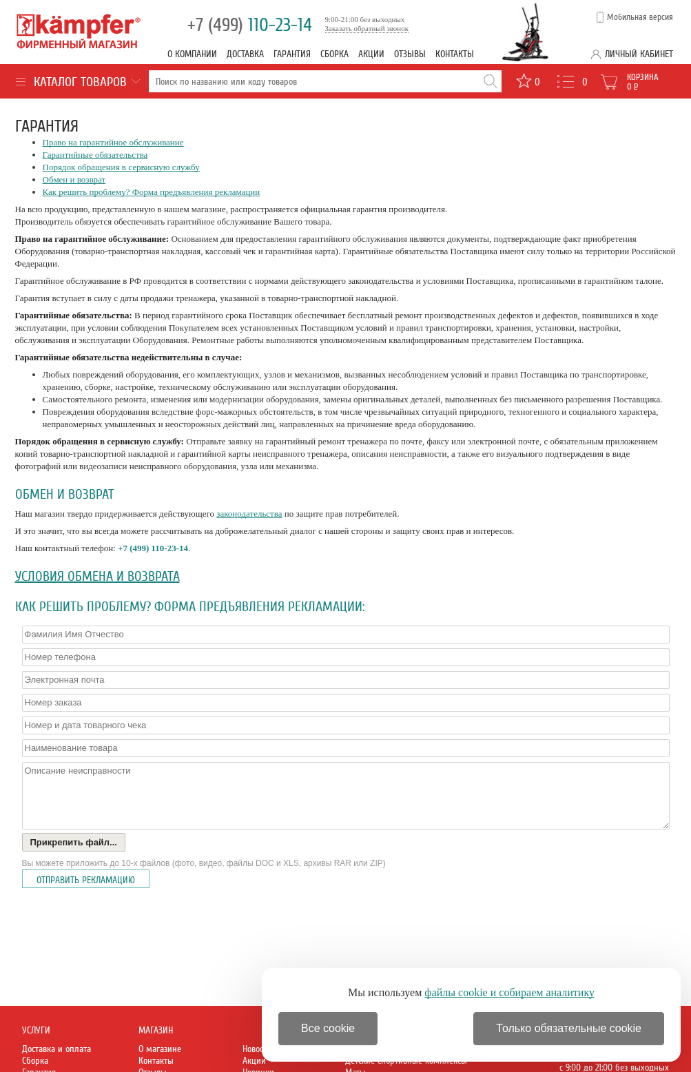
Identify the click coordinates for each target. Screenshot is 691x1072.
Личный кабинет (639, 54)
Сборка (334, 54)
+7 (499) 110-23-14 (153, 548)
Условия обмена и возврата (97, 576)
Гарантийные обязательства (95, 155)
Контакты (454, 54)
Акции (371, 54)
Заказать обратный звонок (367, 28)
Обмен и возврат (74, 179)
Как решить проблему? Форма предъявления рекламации (151, 192)
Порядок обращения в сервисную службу (121, 167)
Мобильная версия (640, 17)
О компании (192, 54)
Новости (257, 1049)
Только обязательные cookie (568, 1028)
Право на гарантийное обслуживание (113, 142)
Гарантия (292, 54)
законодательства (249, 513)
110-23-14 (249, 25)
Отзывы (410, 54)
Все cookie (328, 1028)
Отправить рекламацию (86, 880)
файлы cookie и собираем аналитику (509, 992)
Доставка (245, 54)
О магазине (159, 1049)
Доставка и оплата (56, 1049)
